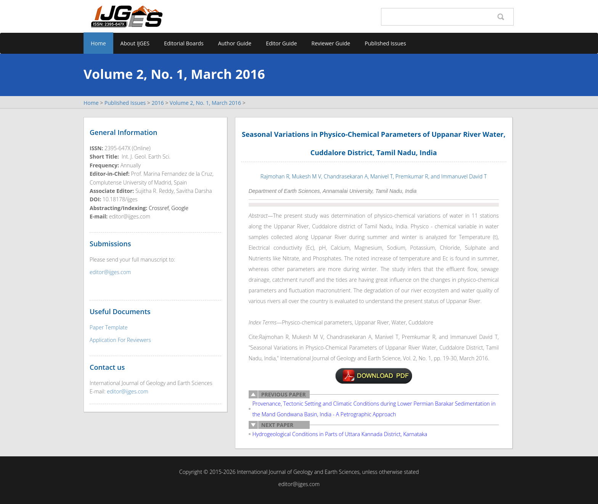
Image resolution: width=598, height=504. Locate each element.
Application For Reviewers (120, 339)
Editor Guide (281, 43)
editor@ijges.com (110, 272)
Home (98, 43)
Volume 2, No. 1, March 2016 (205, 102)
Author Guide (235, 43)
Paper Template (108, 327)
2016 (157, 102)
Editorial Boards (184, 43)
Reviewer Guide (331, 43)
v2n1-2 (374, 376)
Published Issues (385, 43)
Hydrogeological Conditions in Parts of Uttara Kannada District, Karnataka (340, 434)
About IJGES (135, 43)
